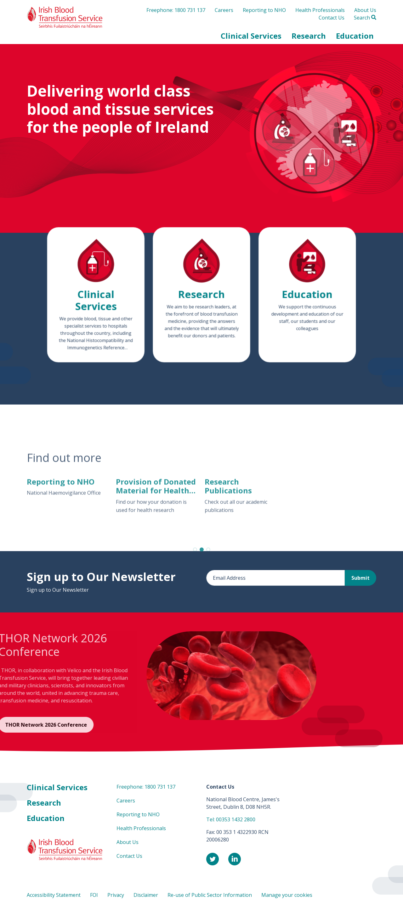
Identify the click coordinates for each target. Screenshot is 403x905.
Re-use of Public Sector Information (209, 894)
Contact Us (331, 17)
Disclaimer (145, 894)
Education (46, 818)
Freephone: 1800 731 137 (175, 10)
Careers (224, 10)
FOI (94, 894)
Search (365, 17)
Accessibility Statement (54, 894)
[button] (251, 36)
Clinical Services (57, 787)
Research (44, 802)
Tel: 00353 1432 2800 (230, 819)
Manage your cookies (286, 894)
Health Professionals (320, 10)
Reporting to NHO (264, 10)
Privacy (115, 894)
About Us (365, 10)
